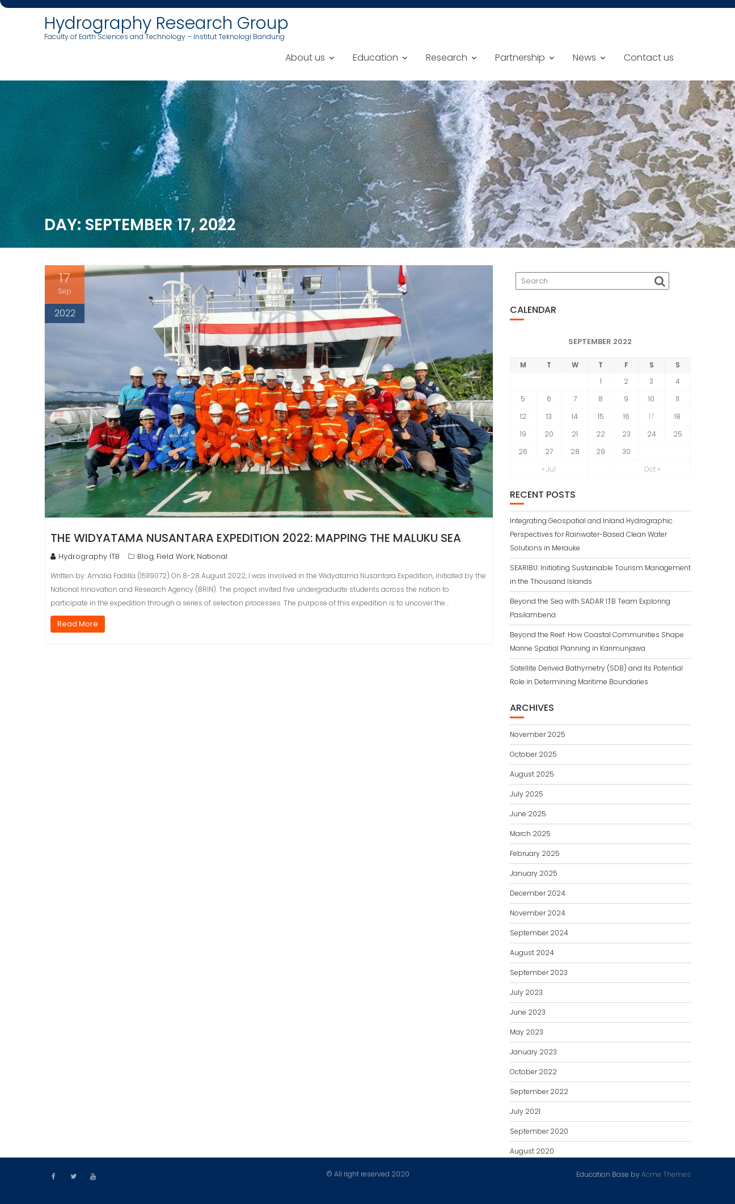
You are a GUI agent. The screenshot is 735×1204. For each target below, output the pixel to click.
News (584, 57)
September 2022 (539, 1094)
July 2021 (525, 1113)
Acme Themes (666, 1173)
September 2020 (539, 1133)
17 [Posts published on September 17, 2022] (651, 418)
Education (375, 57)
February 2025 (535, 855)
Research (446, 57)
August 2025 (532, 776)
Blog (145, 556)
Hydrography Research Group (166, 23)
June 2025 (528, 816)
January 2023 (533, 1054)
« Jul (549, 471)
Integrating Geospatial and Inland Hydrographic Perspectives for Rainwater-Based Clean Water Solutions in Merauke (591, 537)
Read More (77, 623)
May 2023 (526, 1034)
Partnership (520, 57)
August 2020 (532, 1153)
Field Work (175, 556)
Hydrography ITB (85, 556)
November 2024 (537, 915)
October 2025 (533, 756)
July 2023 (526, 994)
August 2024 (532, 955)
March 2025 (530, 836)
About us (305, 57)
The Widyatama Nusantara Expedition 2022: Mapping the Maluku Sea (255, 538)
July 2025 (526, 796)
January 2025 (533, 875)
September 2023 (539, 975)
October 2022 (533, 1074)
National (212, 556)
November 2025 (537, 736)
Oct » (652, 471)
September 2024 (539, 935)
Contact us (649, 57)
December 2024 (537, 895)
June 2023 (528, 1014)
